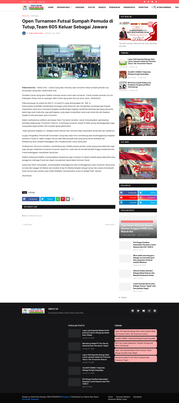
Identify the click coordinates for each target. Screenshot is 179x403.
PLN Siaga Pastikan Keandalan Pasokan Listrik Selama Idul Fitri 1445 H (144, 244)
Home (24, 2)
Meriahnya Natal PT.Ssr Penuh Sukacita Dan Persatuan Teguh (95, 344)
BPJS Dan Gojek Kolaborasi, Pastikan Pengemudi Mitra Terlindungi (139, 85)
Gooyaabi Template (30, 399)
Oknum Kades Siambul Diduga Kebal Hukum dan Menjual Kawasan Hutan (144, 273)
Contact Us (41, 2)
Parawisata (129, 7)
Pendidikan (114, 7)
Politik (91, 7)
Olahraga (35, 16)
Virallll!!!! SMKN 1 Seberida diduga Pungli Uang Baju (139, 73)
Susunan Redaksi (123, 397)
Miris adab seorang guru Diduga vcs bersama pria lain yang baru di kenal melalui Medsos (143, 258)
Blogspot (66, 397)
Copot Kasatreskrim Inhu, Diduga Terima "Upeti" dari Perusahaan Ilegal (144, 286)
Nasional (80, 7)
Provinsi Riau (63, 7)
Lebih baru (27, 224)
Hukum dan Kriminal (161, 7)
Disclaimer (137, 397)
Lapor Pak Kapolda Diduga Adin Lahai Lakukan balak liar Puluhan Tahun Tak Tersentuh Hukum (142, 61)
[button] (155, 7)
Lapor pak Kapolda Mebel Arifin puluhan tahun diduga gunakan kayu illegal (95, 332)
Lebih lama (109, 224)
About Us (31, 2)
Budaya (102, 7)
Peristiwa (143, 7)
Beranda (25, 16)
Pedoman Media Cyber (117, 399)
